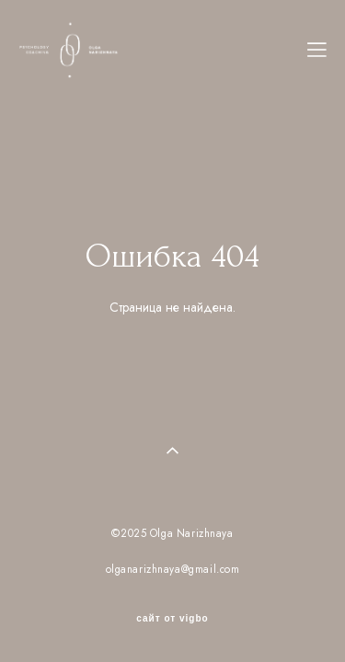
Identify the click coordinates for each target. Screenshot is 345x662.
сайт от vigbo (172, 602)
